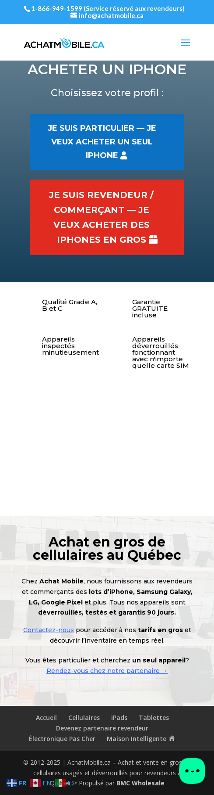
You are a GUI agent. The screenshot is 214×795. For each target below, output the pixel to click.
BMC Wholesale (140, 783)
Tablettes (154, 717)
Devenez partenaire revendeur (102, 728)
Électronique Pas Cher (62, 738)
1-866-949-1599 (56, 8)
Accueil (46, 717)
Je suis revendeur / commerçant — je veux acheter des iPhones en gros (101, 217)
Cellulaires (84, 717)
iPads (119, 717)
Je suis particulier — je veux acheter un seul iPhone (102, 141)
